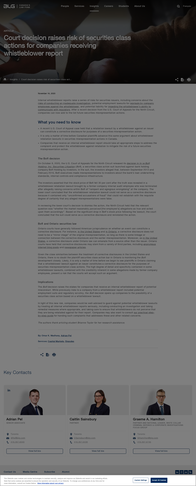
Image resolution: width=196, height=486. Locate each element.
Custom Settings (140, 481)
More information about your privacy (50, 484)
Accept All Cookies (159, 481)
